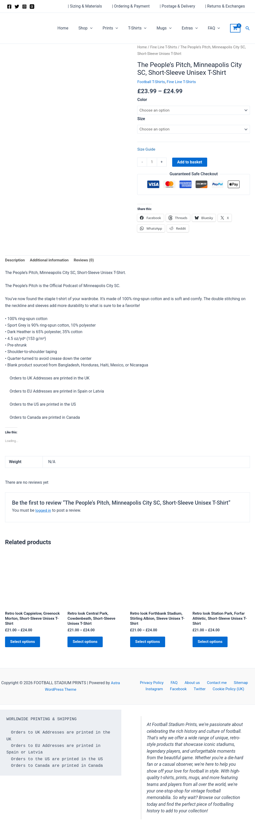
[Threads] (32, 6)
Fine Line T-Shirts (164, 47)
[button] (247, 28)
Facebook (179, 689)
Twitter (199, 689)
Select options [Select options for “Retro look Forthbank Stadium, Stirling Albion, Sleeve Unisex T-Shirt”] (151, 645)
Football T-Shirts (151, 81)
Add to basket (190, 162)
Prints (119, 28)
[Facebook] (9, 6)
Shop (96, 28)
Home (75, 28)
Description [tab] (15, 261)
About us (192, 682)
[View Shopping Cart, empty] (235, 28)
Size (141, 119)
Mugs (169, 28)
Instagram (158, 689)
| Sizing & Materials (92, 6)
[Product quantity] (152, 163)
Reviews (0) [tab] (87, 261)
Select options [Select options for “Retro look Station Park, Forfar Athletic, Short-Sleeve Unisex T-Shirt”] (213, 645)
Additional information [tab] (51, 261)
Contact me (214, 682)
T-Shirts (144, 28)
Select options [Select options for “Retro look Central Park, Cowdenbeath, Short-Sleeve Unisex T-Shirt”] (88, 645)
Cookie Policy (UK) (225, 689)
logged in (43, 512)
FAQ (215, 28)
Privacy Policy (155, 682)
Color (142, 99)
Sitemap (236, 682)
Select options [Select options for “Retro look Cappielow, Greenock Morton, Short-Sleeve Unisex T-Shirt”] (26, 645)
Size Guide (146, 150)
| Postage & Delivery (180, 6)
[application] (101, 28)
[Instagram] (24, 6)
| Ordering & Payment (136, 6)
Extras (193, 28)
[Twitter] (17, 6)
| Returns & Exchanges (226, 6)
